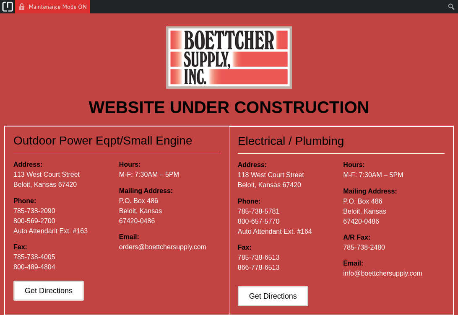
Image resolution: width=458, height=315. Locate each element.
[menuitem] (7, 6)
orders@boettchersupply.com (162, 247)
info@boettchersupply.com (383, 273)
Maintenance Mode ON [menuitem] (58, 6)
